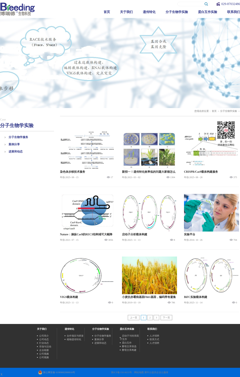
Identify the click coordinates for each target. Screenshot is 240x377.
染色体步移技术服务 (72, 171)
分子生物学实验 (228, 111)
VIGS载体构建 (69, 297)
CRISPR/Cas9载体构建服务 (201, 171)
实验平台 (189, 234)
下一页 (166, 317)
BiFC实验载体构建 (195, 297)
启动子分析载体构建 (134, 234)
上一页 (133, 317)
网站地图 (138, 372)
